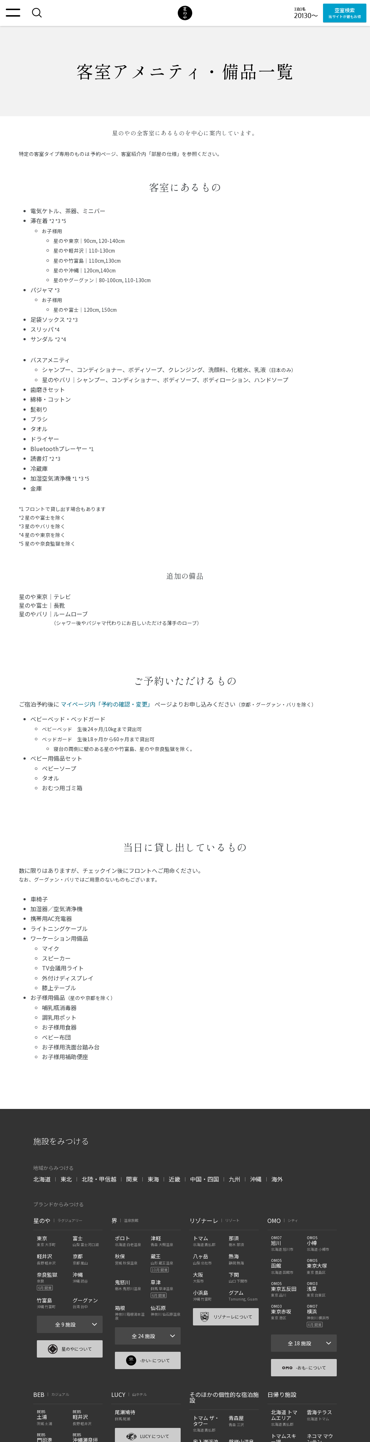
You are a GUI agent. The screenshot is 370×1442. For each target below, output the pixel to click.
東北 (66, 1179)
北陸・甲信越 (99, 1179)
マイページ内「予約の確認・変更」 (107, 704)
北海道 (42, 1179)
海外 (277, 1179)
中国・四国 (204, 1179)
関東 (132, 1179)
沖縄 (256, 1179)
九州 (234, 1179)
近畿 (174, 1179)
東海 (153, 1179)
